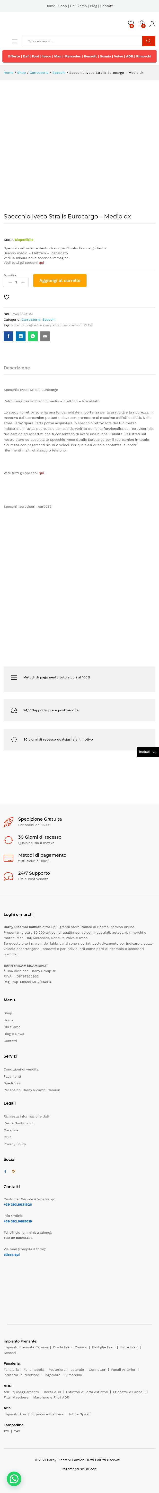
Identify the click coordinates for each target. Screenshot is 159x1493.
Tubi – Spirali (79, 1414)
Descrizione (17, 368)
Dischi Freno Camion (70, 1347)
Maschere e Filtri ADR (51, 1397)
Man (58, 56)
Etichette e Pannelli (129, 1392)
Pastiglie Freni (103, 1347)
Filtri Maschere (16, 1397)
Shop (62, 6)
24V (17, 1431)
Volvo (118, 56)
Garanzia (11, 1130)
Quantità (10, 275)
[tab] (19, 370)
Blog (93, 6)
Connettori (97, 1369)
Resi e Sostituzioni (19, 1123)
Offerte (14, 56)
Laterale (77, 1369)
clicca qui (12, 1255)
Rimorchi (143, 56)
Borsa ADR (52, 1392)
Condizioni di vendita (21, 1069)
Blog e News (14, 1034)
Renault (90, 56)
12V (6, 1431)
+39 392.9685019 (18, 1221)
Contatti (107, 6)
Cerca (148, 41)
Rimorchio (73, 1375)
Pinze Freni (129, 1347)
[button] (14, 1479)
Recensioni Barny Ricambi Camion (32, 1090)
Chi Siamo (78, 6)
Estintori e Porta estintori (87, 1392)
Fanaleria (11, 1369)
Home (50, 6)
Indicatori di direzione (22, 1375)
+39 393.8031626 (18, 1204)
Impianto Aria (15, 1414)
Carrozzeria (30, 319)
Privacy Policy (15, 1144)
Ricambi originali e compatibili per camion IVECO (52, 325)
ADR (129, 56)
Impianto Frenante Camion (26, 1347)
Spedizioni (12, 1083)
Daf (26, 56)
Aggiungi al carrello (59, 280)
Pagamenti (12, 1076)
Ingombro (53, 1375)
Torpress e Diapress (47, 1414)
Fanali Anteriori (123, 1369)
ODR (7, 1137)
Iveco (46, 56)
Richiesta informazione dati (26, 1116)
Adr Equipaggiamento (21, 1392)
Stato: (9, 240)
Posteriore (57, 1369)
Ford (35, 56)
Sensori (10, 1353)
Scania (105, 56)
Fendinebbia (34, 1369)
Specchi (48, 319)
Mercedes (72, 56)
